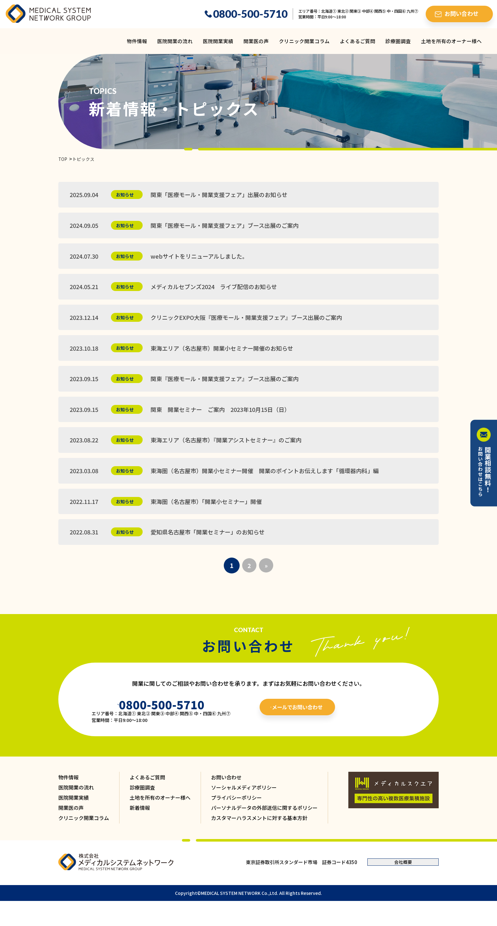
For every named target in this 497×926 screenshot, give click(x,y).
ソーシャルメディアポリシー (244, 807)
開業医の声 (256, 40)
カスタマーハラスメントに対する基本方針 (259, 838)
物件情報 (137, 40)
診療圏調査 (398, 40)
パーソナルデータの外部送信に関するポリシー (264, 827)
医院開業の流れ (175, 40)
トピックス (85, 159)
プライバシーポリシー (236, 817)
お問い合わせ (226, 797)
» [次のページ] (266, 584)
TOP (63, 159)
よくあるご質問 (357, 40)
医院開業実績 (218, 40)
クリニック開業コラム (304, 40)
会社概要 (403, 882)
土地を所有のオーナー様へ (451, 40)
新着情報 (140, 827)
